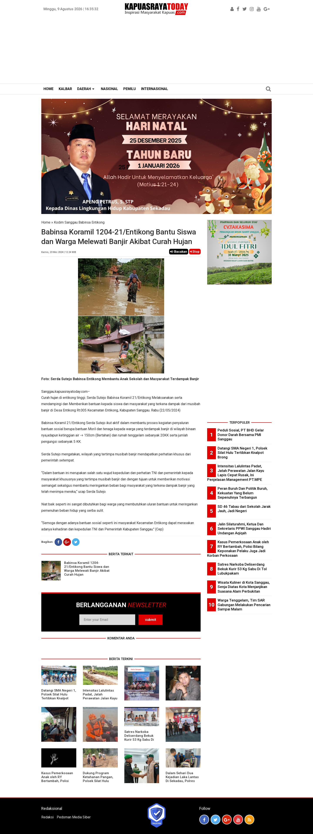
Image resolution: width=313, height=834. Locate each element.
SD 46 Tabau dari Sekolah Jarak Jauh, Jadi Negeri (244, 508)
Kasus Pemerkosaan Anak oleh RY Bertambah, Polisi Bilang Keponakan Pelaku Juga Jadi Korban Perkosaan (57, 783)
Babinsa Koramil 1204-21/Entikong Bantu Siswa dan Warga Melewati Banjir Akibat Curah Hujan (87, 569)
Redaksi (47, 817)
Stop (195, 252)
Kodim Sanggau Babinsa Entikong (79, 222)
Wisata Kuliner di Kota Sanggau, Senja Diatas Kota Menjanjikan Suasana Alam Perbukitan (244, 586)
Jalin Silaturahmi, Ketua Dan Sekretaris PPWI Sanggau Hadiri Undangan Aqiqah (244, 528)
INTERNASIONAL (154, 89)
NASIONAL (109, 89)
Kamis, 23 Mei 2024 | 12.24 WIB (58, 252)
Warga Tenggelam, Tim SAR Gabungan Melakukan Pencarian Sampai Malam (244, 604)
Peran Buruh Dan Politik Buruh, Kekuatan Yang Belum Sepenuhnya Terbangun (243, 493)
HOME (48, 89)
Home (45, 222)
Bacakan (178, 252)
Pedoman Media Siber (74, 817)
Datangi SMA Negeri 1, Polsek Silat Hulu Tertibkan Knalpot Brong (58, 696)
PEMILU (129, 89)
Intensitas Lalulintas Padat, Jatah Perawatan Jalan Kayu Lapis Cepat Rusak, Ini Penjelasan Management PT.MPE (100, 700)
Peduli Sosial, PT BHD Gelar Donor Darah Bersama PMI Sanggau (241, 434)
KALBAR (65, 89)
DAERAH (84, 89)
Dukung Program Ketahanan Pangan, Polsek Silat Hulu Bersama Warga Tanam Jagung (98, 781)
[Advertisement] (156, 50)
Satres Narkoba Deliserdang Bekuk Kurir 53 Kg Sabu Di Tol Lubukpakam (139, 737)
